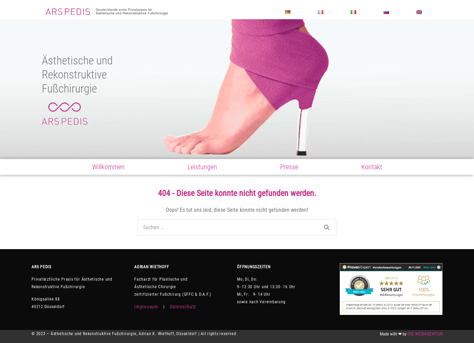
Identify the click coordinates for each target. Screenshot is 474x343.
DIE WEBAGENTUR (425, 333)
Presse (289, 167)
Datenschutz (183, 306)
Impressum (146, 306)
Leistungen (202, 167)
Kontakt (371, 167)
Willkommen (108, 167)
